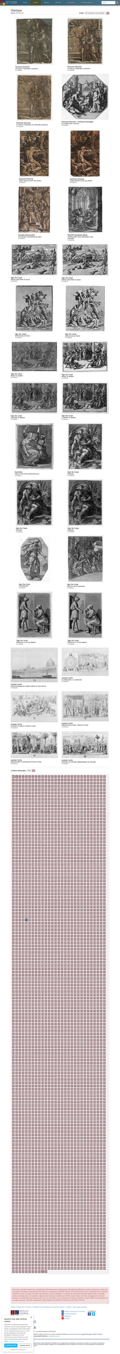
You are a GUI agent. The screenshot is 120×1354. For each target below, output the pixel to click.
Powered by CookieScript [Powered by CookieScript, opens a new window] (18, 1349)
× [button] (31, 1317)
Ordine (81, 13)
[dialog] (18, 1333)
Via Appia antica (87, 2)
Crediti (68, 1307)
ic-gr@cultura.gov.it (54, 1336)
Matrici (46, 2)
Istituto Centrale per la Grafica (21, 1307)
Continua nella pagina (18, 771)
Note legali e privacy (80, 1307)
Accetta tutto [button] (11, 1345)
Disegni (58, 2)
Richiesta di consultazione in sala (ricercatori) (49, 1307)
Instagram (66, 1316)
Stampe (35, 2)
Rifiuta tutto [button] (25, 1345)
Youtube (66, 1318)
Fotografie (71, 2)
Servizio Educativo (69, 1314)
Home (25, 2)
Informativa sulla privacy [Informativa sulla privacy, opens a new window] (16, 1341)
